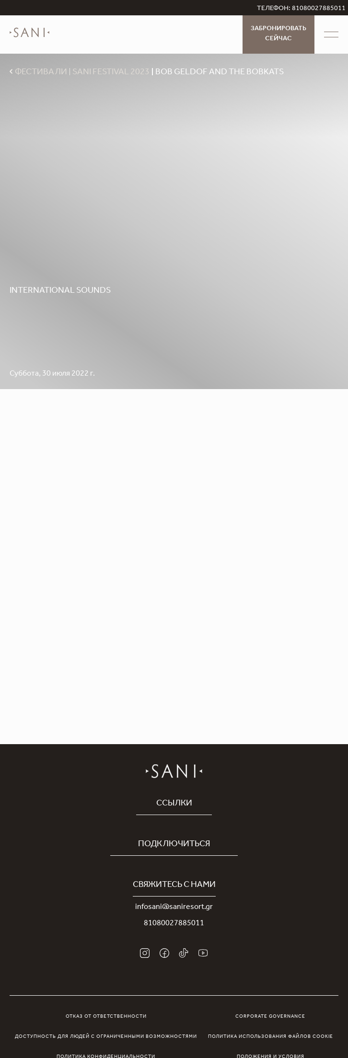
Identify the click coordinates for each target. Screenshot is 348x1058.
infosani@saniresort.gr (174, 907)
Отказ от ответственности (106, 1016)
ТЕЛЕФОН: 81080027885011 (301, 9)
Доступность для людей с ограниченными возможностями (106, 1037)
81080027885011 (174, 924)
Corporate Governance (270, 1016)
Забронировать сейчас (278, 34)
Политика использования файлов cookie (270, 1037)
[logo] (29, 39)
